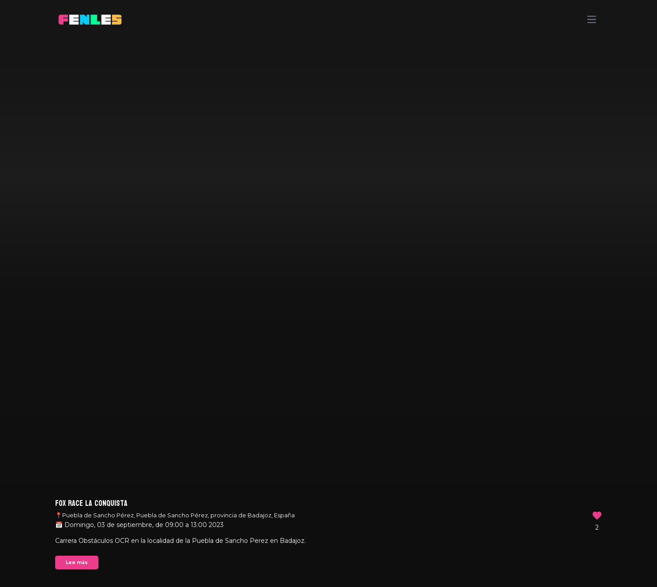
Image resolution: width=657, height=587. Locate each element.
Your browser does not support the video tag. (328, 293)
